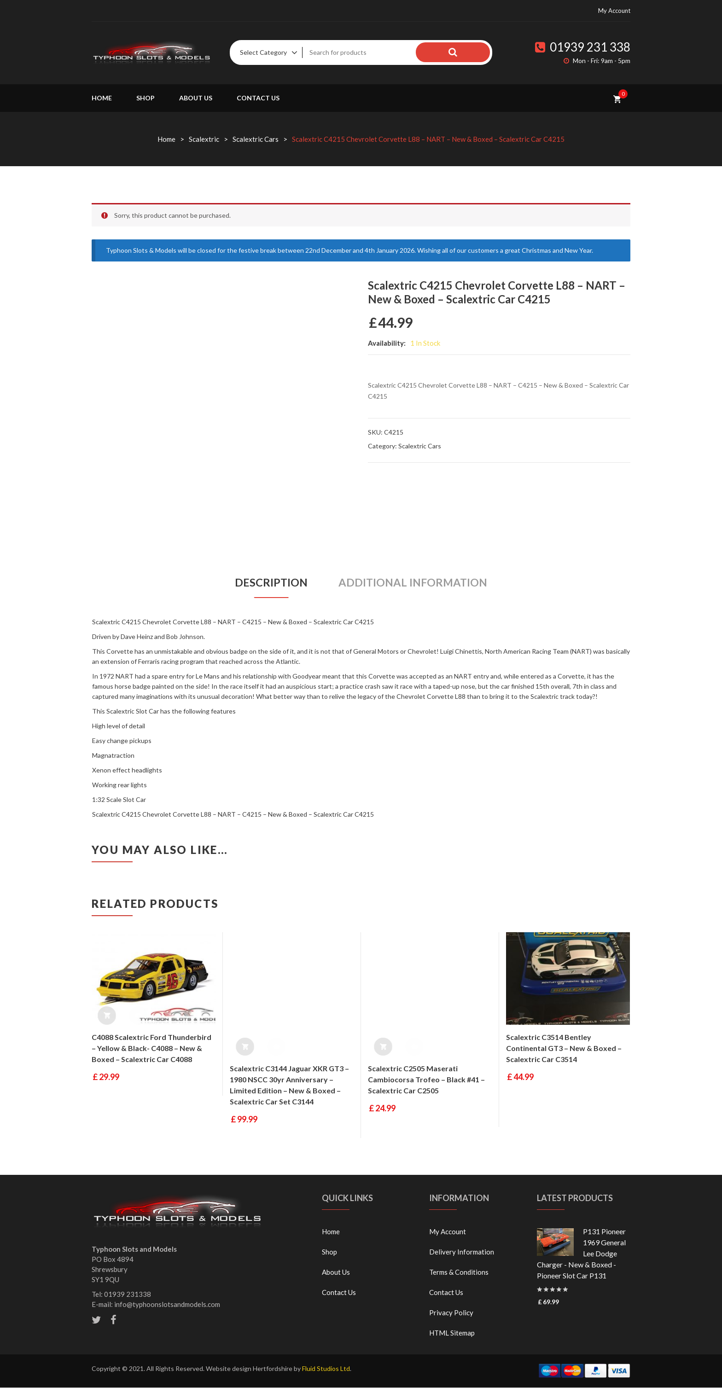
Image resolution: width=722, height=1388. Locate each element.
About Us (195, 98)
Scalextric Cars (256, 139)
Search (471, 52)
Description (268, 583)
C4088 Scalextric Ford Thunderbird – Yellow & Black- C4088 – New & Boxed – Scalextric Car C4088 (151, 1048)
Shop (145, 98)
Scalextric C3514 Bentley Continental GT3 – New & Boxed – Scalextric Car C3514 (564, 1048)
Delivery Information (461, 1252)
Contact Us (258, 98)
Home (102, 98)
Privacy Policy (451, 1313)
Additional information (415, 583)
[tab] (268, 583)
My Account (614, 10)
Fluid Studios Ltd (326, 1369)
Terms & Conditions (459, 1272)
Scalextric (204, 139)
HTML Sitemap (452, 1333)
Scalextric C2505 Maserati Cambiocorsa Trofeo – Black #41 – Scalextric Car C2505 (426, 1079)
